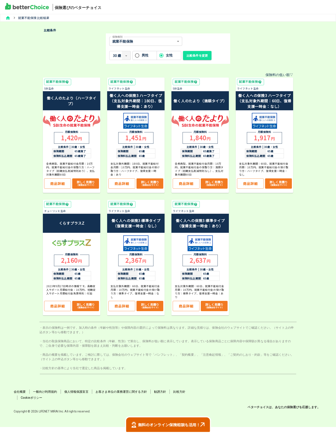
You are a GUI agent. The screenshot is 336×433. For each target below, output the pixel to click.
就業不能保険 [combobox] (122, 41)
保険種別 (117, 36)
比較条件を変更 (197, 55)
